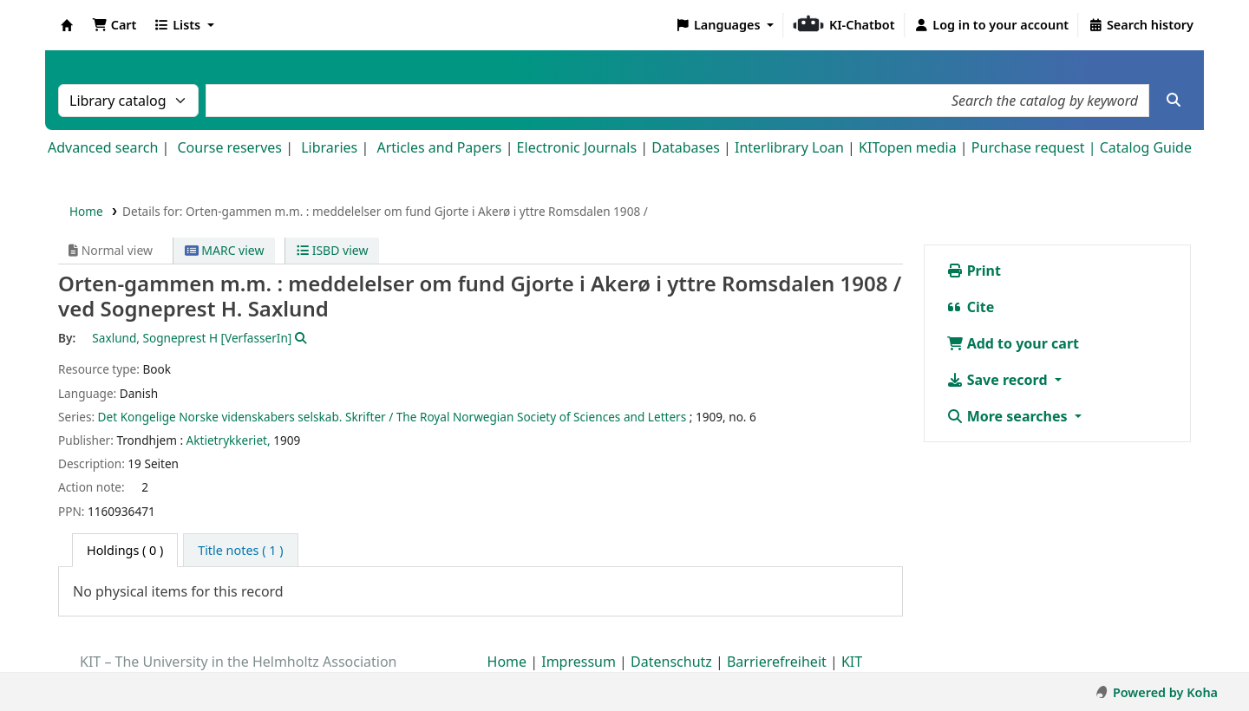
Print (973, 270)
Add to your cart (1013, 343)
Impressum (578, 661)
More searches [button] (1008, 416)
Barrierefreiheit (777, 661)
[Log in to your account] (991, 25)
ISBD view (332, 250)
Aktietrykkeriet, (228, 440)
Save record (998, 379)
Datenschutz (671, 661)
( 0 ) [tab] (125, 550)
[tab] (240, 550)
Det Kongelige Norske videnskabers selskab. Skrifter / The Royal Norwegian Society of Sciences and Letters (392, 416)
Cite (970, 306)
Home (86, 211)
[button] (114, 25)
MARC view (225, 250)
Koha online (67, 25)
